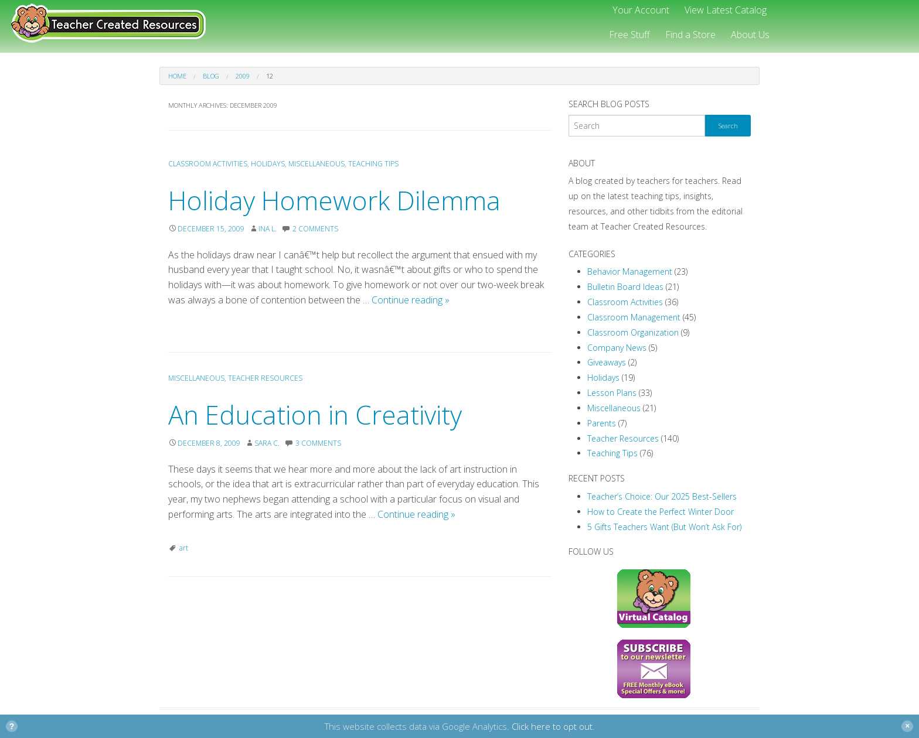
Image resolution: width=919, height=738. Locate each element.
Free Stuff (629, 34)
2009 (243, 75)
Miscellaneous (316, 164)
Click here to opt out (552, 726)
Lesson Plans (612, 392)
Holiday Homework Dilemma (334, 200)
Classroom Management (633, 317)
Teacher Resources (265, 378)
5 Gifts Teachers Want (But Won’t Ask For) (664, 526)
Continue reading (411, 299)
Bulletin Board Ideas (625, 286)
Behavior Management (629, 271)
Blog (211, 75)
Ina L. (267, 229)
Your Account (640, 10)
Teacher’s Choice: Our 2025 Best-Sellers (662, 496)
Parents (601, 423)
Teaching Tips (373, 164)
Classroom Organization (633, 332)
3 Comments (318, 443)
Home (177, 75)
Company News (616, 347)
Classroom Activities (207, 164)
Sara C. (267, 443)
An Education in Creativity (315, 414)
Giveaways (606, 362)
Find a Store (690, 34)
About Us (750, 34)
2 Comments (315, 229)
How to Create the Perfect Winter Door (660, 511)
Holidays (268, 164)
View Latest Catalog (726, 10)
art (183, 548)
